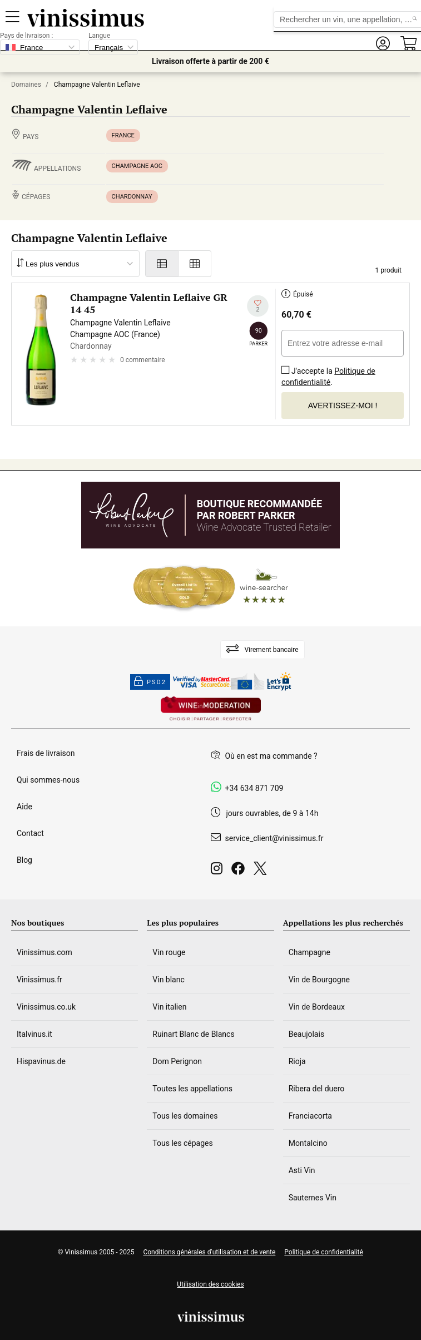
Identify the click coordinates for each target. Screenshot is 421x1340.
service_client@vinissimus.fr (274, 838)
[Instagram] (219, 871)
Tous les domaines (184, 1115)
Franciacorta (310, 1115)
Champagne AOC (137, 166)
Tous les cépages (182, 1143)
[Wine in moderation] (211, 709)
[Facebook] (240, 871)
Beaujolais (306, 1034)
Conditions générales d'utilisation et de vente (209, 1252)
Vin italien (169, 1006)
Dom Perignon (177, 1061)
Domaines (26, 84)
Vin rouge (168, 952)
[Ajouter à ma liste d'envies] (258, 306)
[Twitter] (262, 871)
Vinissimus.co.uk (46, 1006)
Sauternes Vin (312, 1197)
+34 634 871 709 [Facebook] (254, 788)
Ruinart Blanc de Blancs (193, 1034)
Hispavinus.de (41, 1061)
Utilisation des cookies (210, 1284)
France (123, 135)
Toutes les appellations (192, 1088)
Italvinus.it (34, 1034)
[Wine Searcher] (210, 587)
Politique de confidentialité (328, 377)
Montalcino (308, 1143)
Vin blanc (168, 979)
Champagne (309, 952)
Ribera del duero (317, 1088)
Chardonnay (132, 196)
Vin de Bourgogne (319, 979)
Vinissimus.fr (39, 979)
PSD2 (150, 682)
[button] (383, 43)
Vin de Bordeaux (317, 1006)
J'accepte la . (328, 373)
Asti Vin (302, 1170)
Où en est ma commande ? (271, 755)
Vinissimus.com (44, 952)
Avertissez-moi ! (343, 405)
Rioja (297, 1061)
